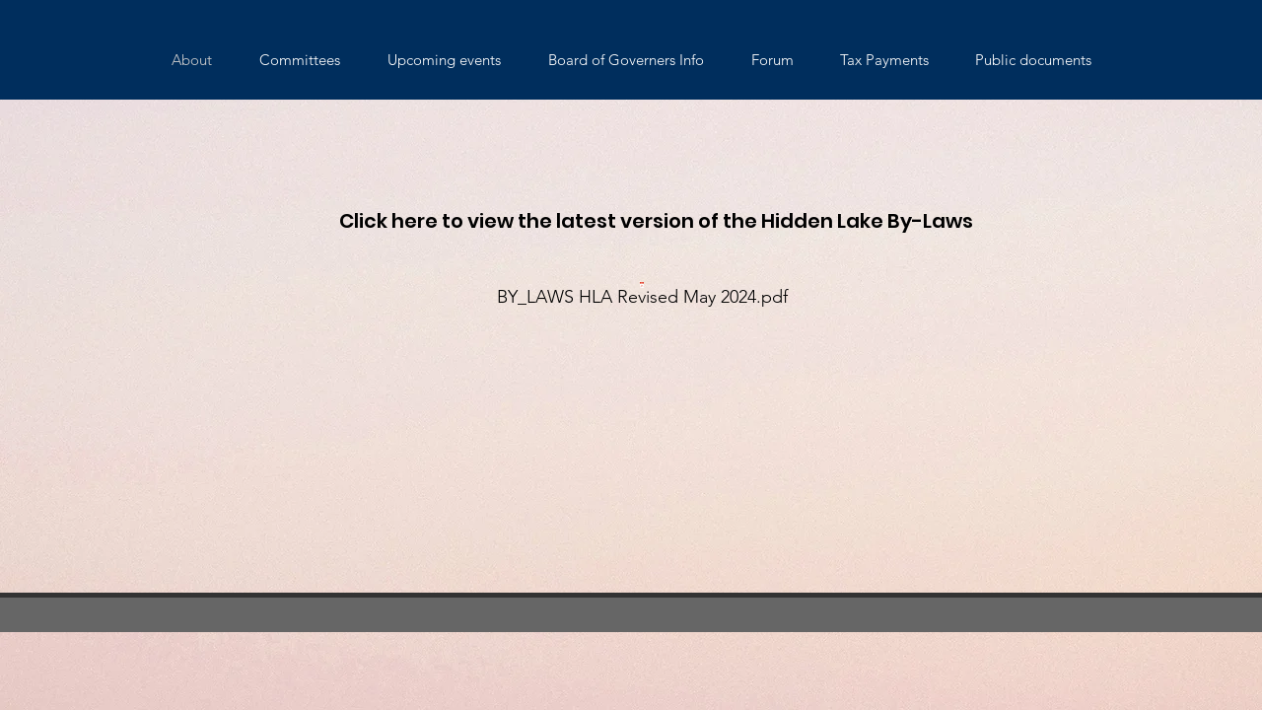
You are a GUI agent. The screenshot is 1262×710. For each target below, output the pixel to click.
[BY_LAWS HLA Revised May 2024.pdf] (642, 291)
